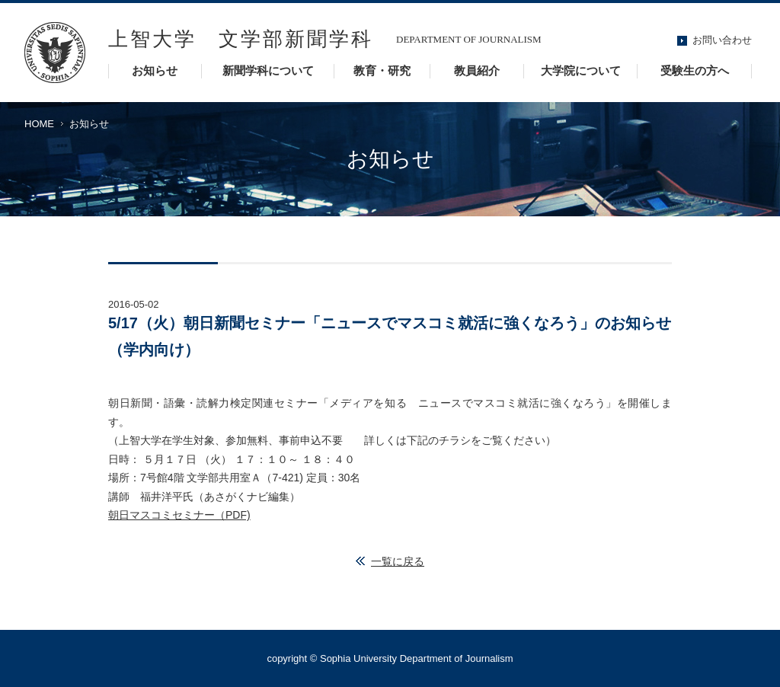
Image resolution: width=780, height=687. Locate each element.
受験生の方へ (694, 70)
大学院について (581, 70)
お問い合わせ (722, 40)
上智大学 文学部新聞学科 (240, 39)
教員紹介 (477, 70)
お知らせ (154, 70)
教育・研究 (382, 70)
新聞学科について (268, 70)
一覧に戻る (397, 561)
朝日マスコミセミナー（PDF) (179, 515)
